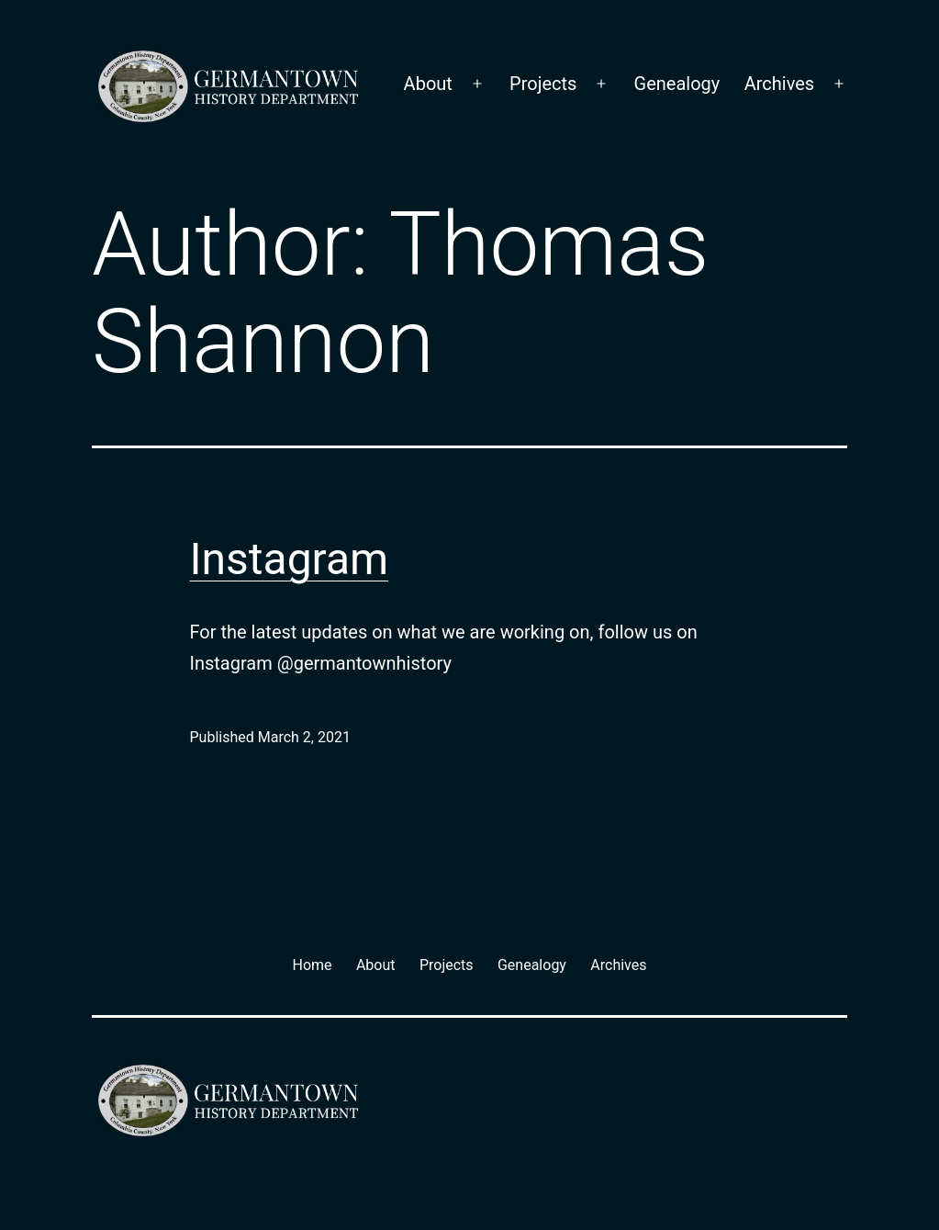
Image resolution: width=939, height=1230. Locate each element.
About (428, 84)
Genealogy (677, 84)
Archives (779, 84)
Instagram (289, 559)
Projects (542, 84)
